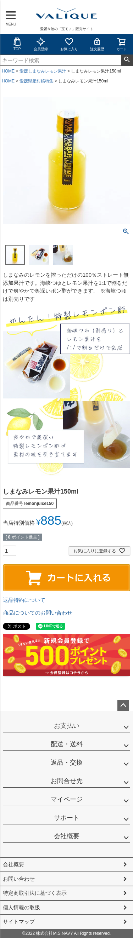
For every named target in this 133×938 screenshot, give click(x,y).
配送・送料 (67, 744)
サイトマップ (19, 922)
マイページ (67, 799)
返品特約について (24, 600)
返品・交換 (67, 762)
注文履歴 (97, 44)
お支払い (66, 725)
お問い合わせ (19, 879)
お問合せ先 (67, 780)
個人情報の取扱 (21, 907)
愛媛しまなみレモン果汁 (43, 71)
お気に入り (69, 44)
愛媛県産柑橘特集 (37, 81)
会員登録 (41, 44)
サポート (66, 817)
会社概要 (66, 836)
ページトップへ (123, 705)
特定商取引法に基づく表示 (35, 893)
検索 (127, 60)
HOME (8, 71)
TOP (17, 44)
